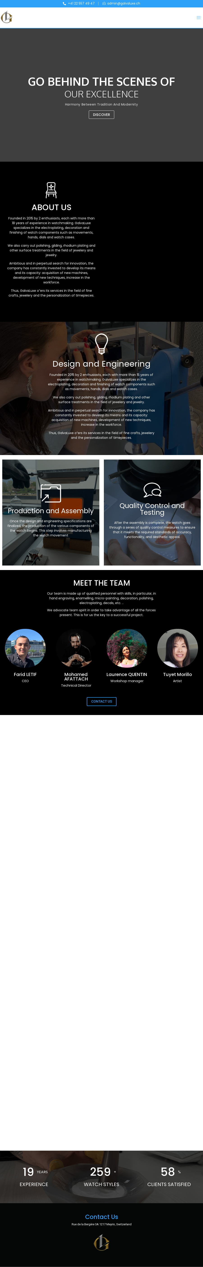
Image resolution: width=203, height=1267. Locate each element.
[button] (199, 17)
